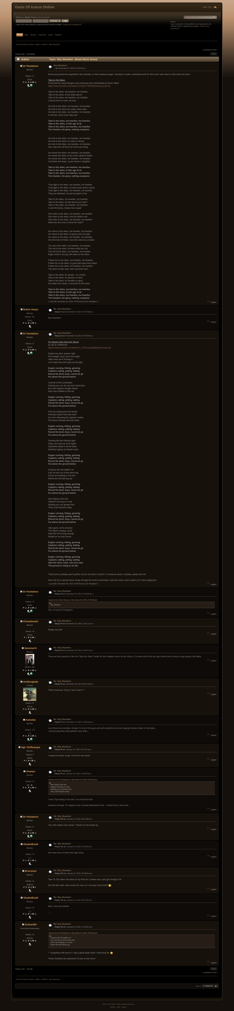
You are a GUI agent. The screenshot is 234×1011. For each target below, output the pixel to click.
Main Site (207, 7)
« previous (207, 50)
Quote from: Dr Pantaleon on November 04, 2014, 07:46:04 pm (73, 780)
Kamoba (31, 719)
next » (215, 50)
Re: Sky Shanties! (62, 621)
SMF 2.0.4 (106, 1004)
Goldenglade (30, 681)
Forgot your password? (72, 24)
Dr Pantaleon (30, 66)
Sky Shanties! (60, 65)
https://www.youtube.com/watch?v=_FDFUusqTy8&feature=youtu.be (79, 348)
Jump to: (198, 986)
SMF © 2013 (116, 1004)
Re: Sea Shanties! (62, 309)
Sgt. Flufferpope (30, 747)
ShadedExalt (30, 844)
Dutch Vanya (30, 309)
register (47, 17)
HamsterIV (31, 648)
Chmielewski (30, 621)
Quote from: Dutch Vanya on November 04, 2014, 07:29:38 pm (73, 600)
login (39, 17)
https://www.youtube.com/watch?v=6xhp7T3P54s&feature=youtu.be (79, 86)
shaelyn (30, 771)
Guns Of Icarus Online (34, 7)
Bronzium (30, 870)
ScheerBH (31, 924)
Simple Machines (127, 1004)
